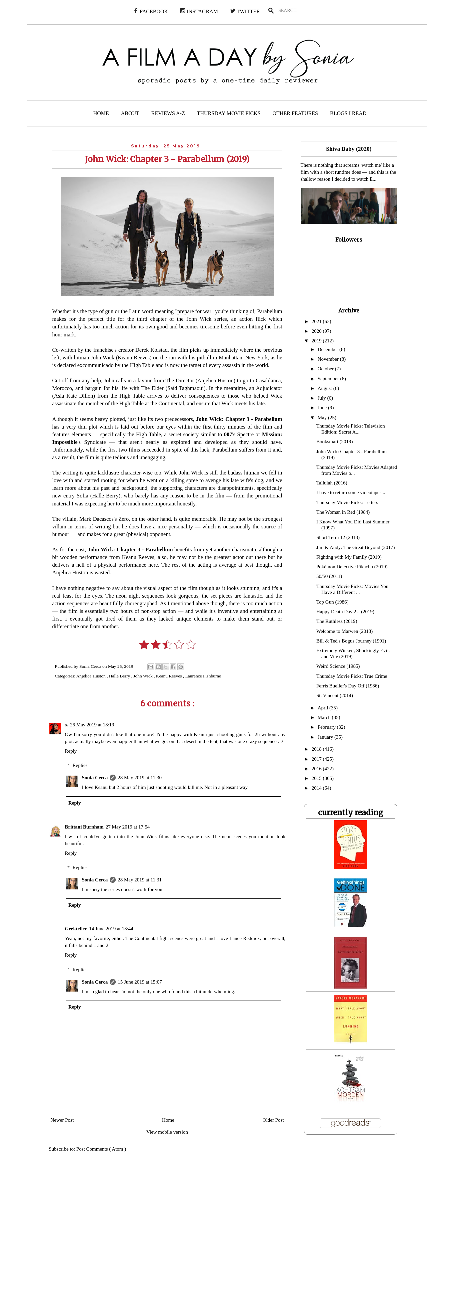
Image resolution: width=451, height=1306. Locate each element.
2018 (317, 749)
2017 (317, 759)
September (329, 378)
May (323, 417)
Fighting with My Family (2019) (349, 557)
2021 (317, 321)
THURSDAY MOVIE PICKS (229, 113)
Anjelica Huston (91, 675)
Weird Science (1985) (338, 666)
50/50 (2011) (329, 576)
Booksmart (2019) (334, 441)
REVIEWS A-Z (168, 113)
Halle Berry (120, 675)
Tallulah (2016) (331, 482)
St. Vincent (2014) (334, 695)
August (325, 388)
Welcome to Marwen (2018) (344, 631)
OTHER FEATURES (295, 113)
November (329, 359)
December (328, 349)
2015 (317, 778)
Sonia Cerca (95, 777)
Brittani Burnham (84, 827)
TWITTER (245, 11)
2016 (317, 768)
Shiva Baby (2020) (348, 148)
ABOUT (130, 113)
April (323, 707)
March (325, 717)
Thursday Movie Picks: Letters (347, 502)
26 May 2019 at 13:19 (92, 724)
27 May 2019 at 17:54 (128, 827)
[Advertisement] (135, 1233)
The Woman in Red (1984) (343, 512)
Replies (80, 765)
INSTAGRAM (199, 11)
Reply (71, 751)
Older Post (273, 1120)
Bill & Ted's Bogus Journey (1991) (351, 641)
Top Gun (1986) (332, 602)
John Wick (143, 675)
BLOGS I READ (348, 113)
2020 (317, 331)
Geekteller (76, 928)
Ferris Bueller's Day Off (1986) (347, 685)
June (323, 407)
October (326, 368)
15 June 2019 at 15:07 (140, 982)
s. (66, 724)
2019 (317, 340)
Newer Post (62, 1120)
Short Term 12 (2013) (338, 537)
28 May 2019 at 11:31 (140, 879)
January (326, 737)
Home (168, 1120)
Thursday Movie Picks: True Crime (351, 676)
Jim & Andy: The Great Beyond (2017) (355, 547)
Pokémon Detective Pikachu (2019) (352, 566)
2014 (317, 788)
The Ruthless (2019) (336, 621)
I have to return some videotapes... (350, 492)
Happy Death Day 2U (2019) (345, 611)
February (327, 727)
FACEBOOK (150, 11)
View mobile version (167, 1132)
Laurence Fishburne (203, 675)
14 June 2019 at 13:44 (111, 928)
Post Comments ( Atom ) (101, 1149)
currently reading (350, 812)
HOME (101, 113)
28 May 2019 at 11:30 (140, 777)
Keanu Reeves (169, 675)
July (322, 398)
